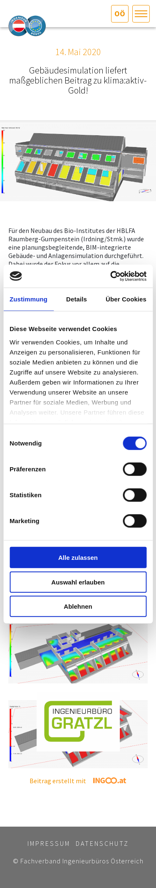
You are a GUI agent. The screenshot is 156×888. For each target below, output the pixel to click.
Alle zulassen (78, 557)
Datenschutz (102, 843)
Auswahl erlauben (77, 581)
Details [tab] (76, 299)
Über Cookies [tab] (126, 299)
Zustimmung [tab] (28, 299)
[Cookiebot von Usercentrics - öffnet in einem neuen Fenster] (111, 276)
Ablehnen (78, 606)
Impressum (48, 843)
